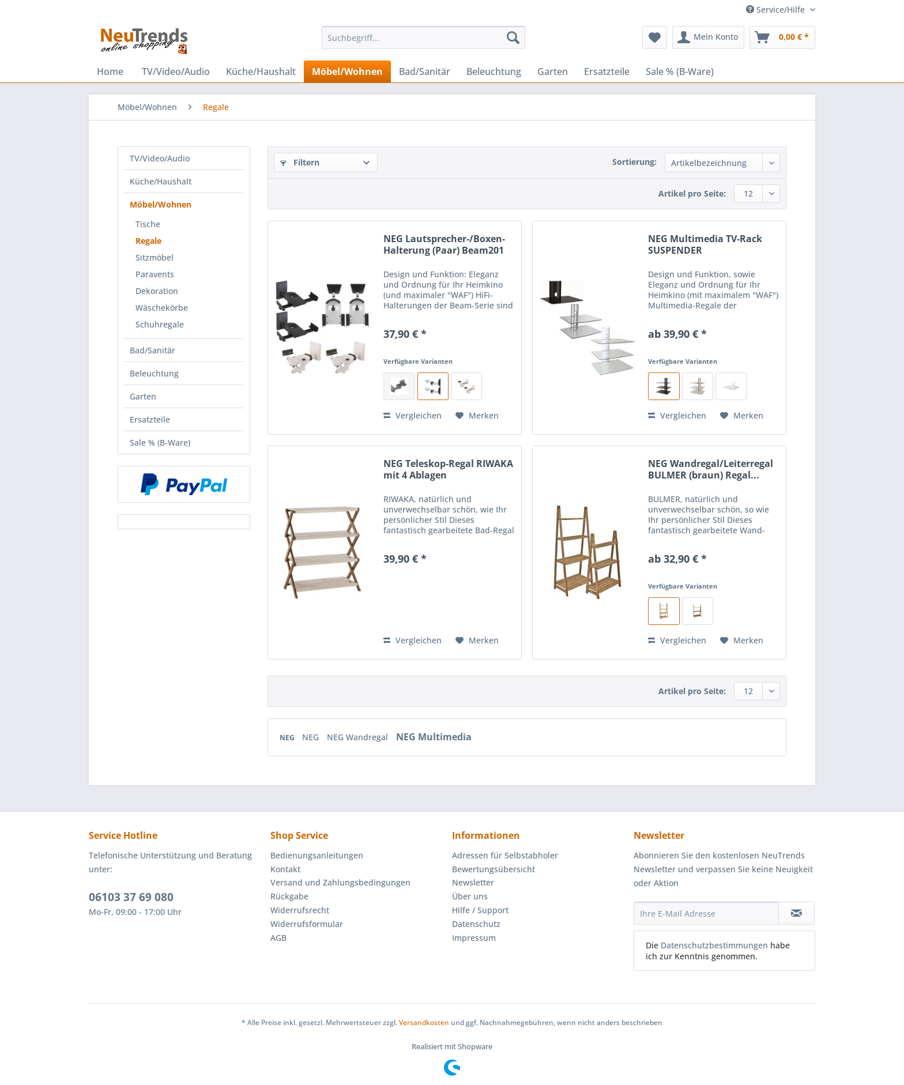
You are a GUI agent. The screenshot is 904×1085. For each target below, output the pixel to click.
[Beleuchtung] (493, 71)
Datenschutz (476, 923)
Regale (148, 240)
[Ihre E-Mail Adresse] (706, 913)
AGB (278, 937)
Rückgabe (289, 896)
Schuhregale (159, 324)
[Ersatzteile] (607, 71)
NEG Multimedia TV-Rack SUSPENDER (705, 244)
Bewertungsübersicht (493, 869)
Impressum (474, 937)
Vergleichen (412, 415)
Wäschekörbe (161, 307)
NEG (288, 738)
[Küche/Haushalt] (261, 71)
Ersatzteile (150, 419)
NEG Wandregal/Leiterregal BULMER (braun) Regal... (710, 469)
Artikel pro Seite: (692, 193)
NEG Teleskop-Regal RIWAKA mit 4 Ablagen (448, 469)
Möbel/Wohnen (160, 204)
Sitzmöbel (154, 257)
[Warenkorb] (782, 37)
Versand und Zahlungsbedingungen (340, 882)
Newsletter (473, 882)
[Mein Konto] (708, 37)
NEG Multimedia (434, 736)
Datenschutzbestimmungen (714, 945)
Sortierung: (634, 161)
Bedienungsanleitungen (316, 855)
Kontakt (285, 869)
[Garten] (552, 71)
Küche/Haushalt (160, 181)
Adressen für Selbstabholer (505, 855)
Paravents (154, 274)
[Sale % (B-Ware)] (680, 71)
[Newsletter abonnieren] (796, 913)
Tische (147, 223)
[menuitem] (423, 43)
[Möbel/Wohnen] (347, 71)
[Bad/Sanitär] (424, 71)
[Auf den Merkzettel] (477, 416)
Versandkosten (424, 1022)
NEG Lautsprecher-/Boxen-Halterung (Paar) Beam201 (444, 244)
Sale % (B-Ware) (160, 442)
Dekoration (156, 290)
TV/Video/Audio (160, 158)
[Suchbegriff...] (423, 37)
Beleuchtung (154, 373)
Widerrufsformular (306, 923)
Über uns (470, 896)
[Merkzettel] (654, 37)
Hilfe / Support (480, 910)
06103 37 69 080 (131, 897)
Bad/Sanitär (152, 350)
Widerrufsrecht (299, 910)
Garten (143, 396)
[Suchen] (513, 37)
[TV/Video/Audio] (176, 71)
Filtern (299, 162)
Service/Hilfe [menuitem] (776, 9)
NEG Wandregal (358, 737)
